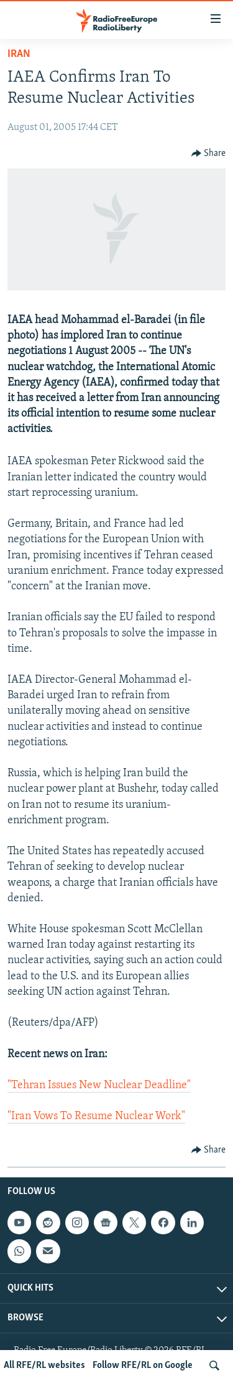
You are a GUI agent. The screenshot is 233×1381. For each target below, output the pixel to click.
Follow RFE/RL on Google (143, 1365)
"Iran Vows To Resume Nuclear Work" (96, 1116)
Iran (18, 54)
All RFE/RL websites (44, 1365)
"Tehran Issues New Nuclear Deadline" (99, 1085)
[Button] (208, 153)
